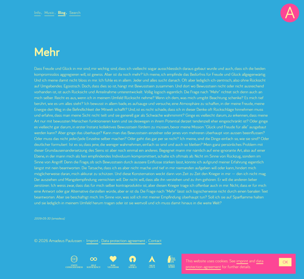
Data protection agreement (123, 240)
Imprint (92, 240)
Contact (154, 240)
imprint (242, 260)
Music (49, 12)
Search (75, 12)
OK (285, 262)
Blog (62, 12)
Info (37, 12)
